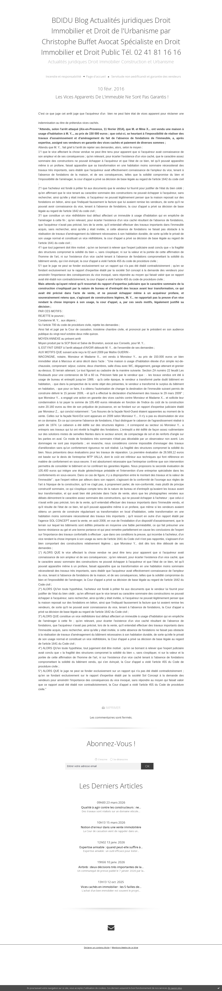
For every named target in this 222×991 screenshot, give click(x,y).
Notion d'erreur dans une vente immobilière (111, 868)
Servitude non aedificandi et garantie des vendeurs (141, 108)
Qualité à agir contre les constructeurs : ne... (111, 849)
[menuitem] (72, 108)
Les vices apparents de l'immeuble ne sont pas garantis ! (112, 133)
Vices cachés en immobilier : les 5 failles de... (111, 928)
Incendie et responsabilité (71, 108)
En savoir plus (175, 988)
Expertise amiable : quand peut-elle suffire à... (111, 888)
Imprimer (111, 749)
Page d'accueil (98, 108)
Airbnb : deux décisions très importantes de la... (111, 908)
